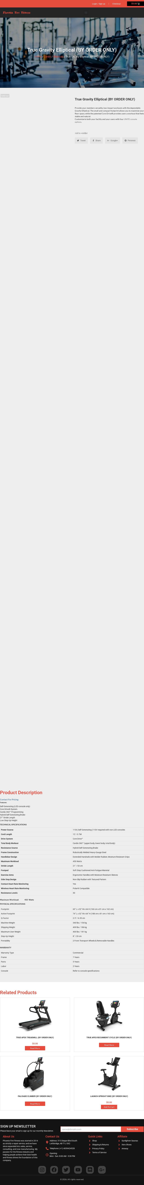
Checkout (116, 4)
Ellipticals (58, 56)
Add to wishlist (81, 133)
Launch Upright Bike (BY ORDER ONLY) (109, 1096)
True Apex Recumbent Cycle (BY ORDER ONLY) (109, 1037)
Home (38, 56)
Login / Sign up (98, 4)
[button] (86, 12)
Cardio (47, 56)
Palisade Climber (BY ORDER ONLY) (35, 1096)
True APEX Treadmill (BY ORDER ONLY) (35, 1037)
